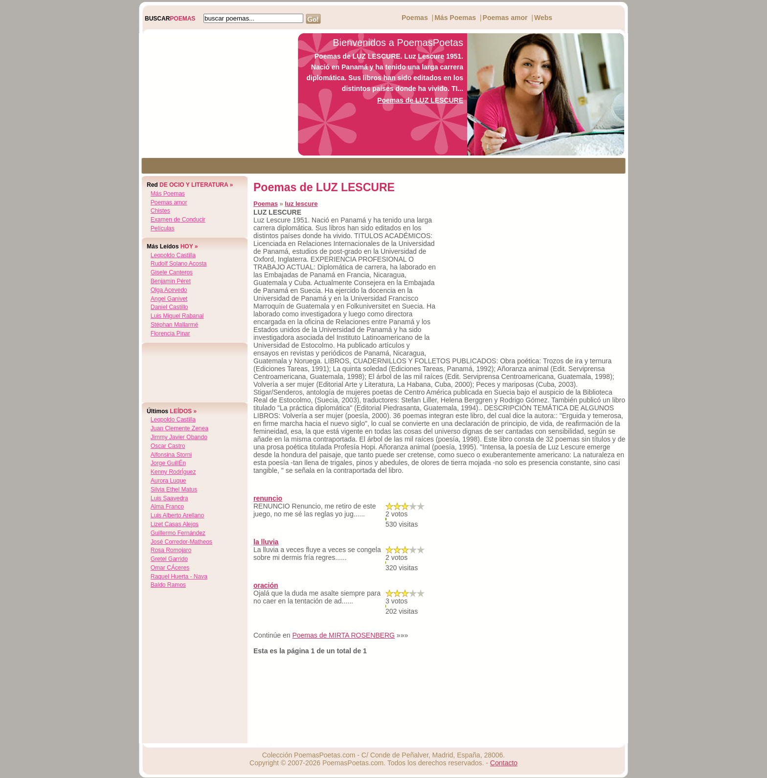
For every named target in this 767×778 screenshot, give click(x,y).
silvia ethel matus (174, 489)
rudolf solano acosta (179, 263)
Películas (163, 228)
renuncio (267, 498)
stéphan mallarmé (174, 324)
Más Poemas (455, 18)
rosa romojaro (171, 550)
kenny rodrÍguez (173, 471)
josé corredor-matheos (181, 541)
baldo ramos (168, 584)
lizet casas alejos (175, 524)
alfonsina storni (171, 454)
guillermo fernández (178, 533)
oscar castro (168, 446)
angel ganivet (169, 298)
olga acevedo (169, 290)
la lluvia (265, 542)
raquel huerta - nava (179, 576)
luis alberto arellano (177, 515)
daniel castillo (169, 307)
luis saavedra (169, 498)
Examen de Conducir (178, 219)
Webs (543, 18)
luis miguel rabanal (177, 315)
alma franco (167, 506)
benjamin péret (171, 281)
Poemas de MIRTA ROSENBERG (343, 635)
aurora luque (168, 480)
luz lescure (301, 203)
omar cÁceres (170, 567)
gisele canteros (172, 272)
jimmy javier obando (179, 437)
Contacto (504, 763)
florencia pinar (170, 333)
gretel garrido (169, 559)
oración (265, 585)
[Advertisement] (215, 94)
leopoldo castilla (173, 255)
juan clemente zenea (179, 428)
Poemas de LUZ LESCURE (420, 100)
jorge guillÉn (168, 463)
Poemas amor (505, 18)
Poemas (415, 18)
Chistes (160, 210)
